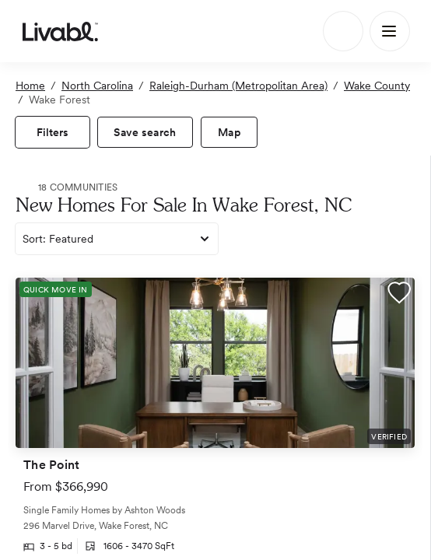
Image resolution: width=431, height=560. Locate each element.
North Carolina (97, 85)
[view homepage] (60, 31)
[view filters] (52, 132)
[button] (399, 295)
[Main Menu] (389, 31)
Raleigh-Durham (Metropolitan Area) (238, 85)
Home (30, 85)
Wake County (377, 85)
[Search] (343, 31)
